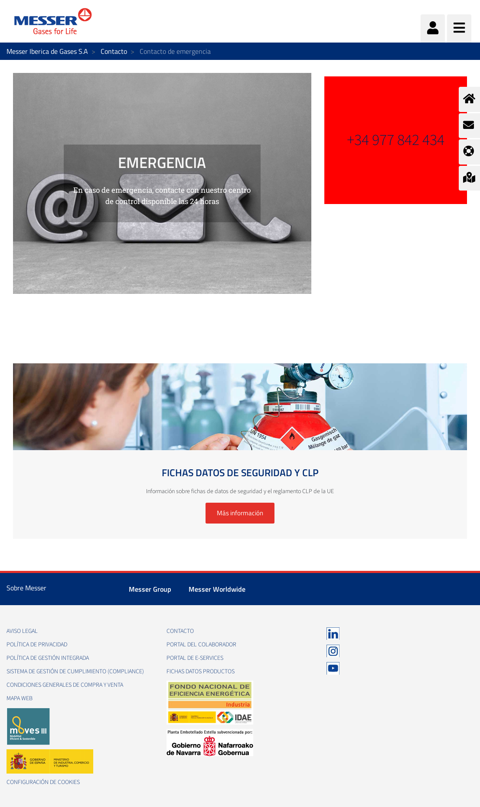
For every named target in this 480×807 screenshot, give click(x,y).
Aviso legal (22, 631)
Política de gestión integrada (48, 658)
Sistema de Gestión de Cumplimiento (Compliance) (75, 671)
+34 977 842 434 (395, 140)
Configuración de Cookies (43, 782)
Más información (240, 513)
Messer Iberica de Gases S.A (47, 51)
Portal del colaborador (201, 644)
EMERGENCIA (162, 162)
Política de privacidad (37, 644)
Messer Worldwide (217, 589)
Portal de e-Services (195, 658)
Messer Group (150, 589)
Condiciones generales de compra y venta (65, 685)
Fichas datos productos (201, 671)
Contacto (114, 51)
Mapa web (20, 698)
